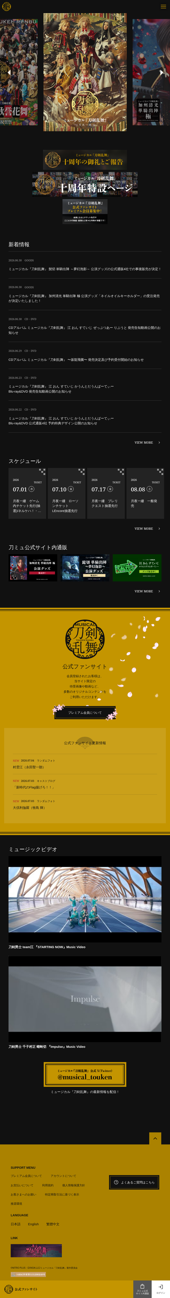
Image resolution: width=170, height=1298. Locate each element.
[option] (85, 72)
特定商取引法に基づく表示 (62, 1160)
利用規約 (48, 1151)
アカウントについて (63, 1141)
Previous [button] (8, 72)
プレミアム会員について (85, 712)
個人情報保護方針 (73, 1151)
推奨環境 (16, 1169)
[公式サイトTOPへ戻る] (155, 1104)
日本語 (16, 1190)
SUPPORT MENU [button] (23, 1133)
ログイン (160, 1289)
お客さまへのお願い (23, 1160)
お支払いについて (22, 1151)
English (33, 1190)
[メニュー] (163, 6)
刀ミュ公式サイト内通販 (142, 1289)
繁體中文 (52, 1190)
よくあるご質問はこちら (134, 1148)
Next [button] (161, 72)
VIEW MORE (144, 442)
